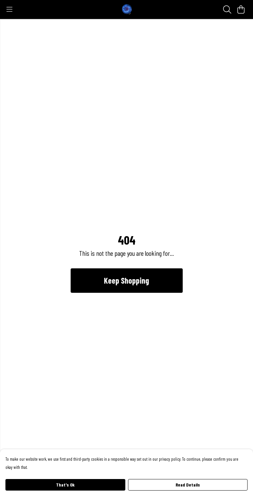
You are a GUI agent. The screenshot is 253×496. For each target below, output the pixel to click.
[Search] (227, 9)
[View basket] (241, 9)
